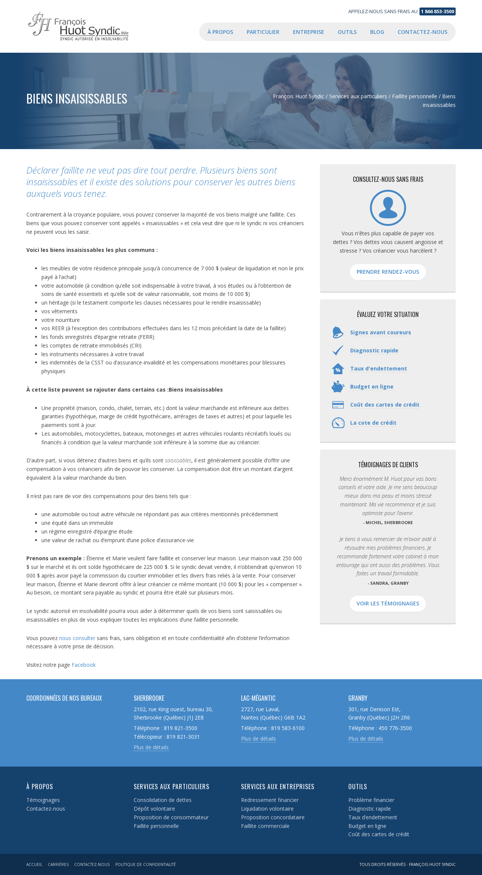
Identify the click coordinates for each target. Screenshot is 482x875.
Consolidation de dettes (163, 799)
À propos (39, 786)
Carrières (58, 864)
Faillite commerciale (265, 825)
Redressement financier (270, 799)
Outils (357, 786)
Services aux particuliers (171, 786)
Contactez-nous (45, 808)
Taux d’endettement (372, 817)
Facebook (84, 664)
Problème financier (371, 799)
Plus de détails (151, 747)
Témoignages (43, 799)
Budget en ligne (367, 825)
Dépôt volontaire (154, 808)
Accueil (34, 864)
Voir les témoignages (388, 603)
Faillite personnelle (156, 825)
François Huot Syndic (86, 26)
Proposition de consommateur (171, 817)
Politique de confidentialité (145, 864)
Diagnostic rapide (369, 808)
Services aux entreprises (277, 786)
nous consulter (77, 638)
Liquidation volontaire (267, 808)
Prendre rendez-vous (388, 271)
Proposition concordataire (273, 817)
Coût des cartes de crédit (378, 834)
